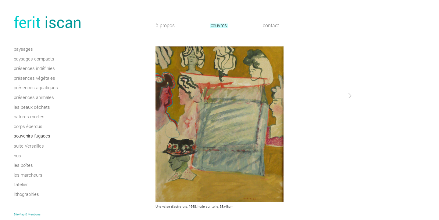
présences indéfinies (34, 68)
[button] (333, 151)
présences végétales (34, 78)
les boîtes (23, 165)
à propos (165, 26)
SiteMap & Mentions (27, 214)
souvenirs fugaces (32, 136)
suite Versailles (29, 146)
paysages (23, 49)
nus (17, 156)
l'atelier (21, 184)
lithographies (26, 194)
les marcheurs (28, 175)
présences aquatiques (36, 88)
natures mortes (29, 117)
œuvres (219, 26)
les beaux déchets (32, 107)
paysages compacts (34, 59)
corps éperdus (28, 126)
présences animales (34, 97)
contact (271, 26)
